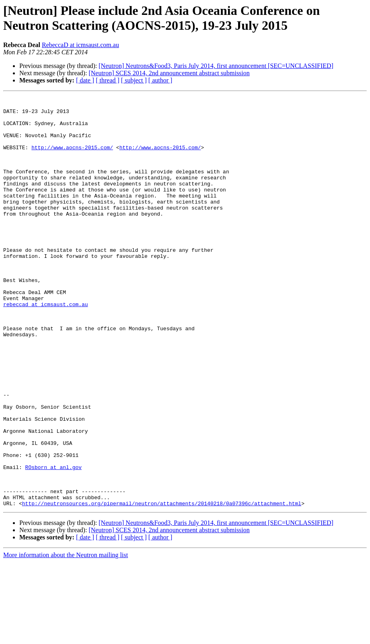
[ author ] (160, 80)
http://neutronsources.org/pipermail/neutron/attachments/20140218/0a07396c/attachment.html (161, 585)
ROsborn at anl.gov (53, 541)
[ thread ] (107, 80)
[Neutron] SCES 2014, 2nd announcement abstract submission (168, 73)
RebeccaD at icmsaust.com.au (80, 44)
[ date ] (85, 80)
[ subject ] (134, 80)
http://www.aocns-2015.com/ (72, 158)
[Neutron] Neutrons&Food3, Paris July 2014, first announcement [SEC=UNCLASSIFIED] (216, 65)
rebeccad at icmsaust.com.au (45, 346)
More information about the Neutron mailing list (65, 637)
